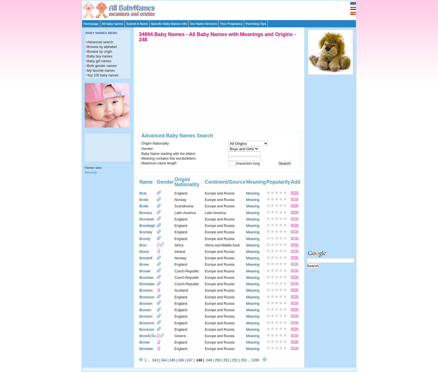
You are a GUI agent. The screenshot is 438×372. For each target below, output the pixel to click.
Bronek (145, 271)
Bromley (145, 232)
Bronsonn (146, 323)
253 (244, 360)
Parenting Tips (256, 23)
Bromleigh (147, 226)
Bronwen (146, 349)
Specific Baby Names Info (169, 23)
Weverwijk (91, 172)
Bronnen (146, 290)
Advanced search (100, 42)
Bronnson (146, 297)
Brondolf (145, 258)
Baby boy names (99, 56)
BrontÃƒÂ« (147, 336)
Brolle (143, 206)
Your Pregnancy (231, 23)
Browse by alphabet (102, 47)
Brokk (143, 200)
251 (226, 360)
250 (218, 360)
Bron (143, 245)
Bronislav (146, 278)
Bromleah (146, 219)
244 (164, 360)
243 (155, 360)
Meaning (253, 193)
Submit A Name (137, 23)
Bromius (145, 213)
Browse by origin (99, 52)
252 (235, 360)
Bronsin (145, 310)
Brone (144, 265)
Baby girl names (99, 61)
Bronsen (145, 304)
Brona (144, 252)
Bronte (144, 342)
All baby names (112, 23)
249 (209, 360)
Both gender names (101, 66)
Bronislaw (146, 284)
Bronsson (146, 330)
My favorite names (101, 71)
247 (190, 360)
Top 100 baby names (102, 75)
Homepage (91, 23)
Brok (143, 193)
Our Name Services (203, 23)
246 (181, 360)
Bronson (145, 316)
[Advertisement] (221, 9)
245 (172, 360)
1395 (255, 360)
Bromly (144, 239)
